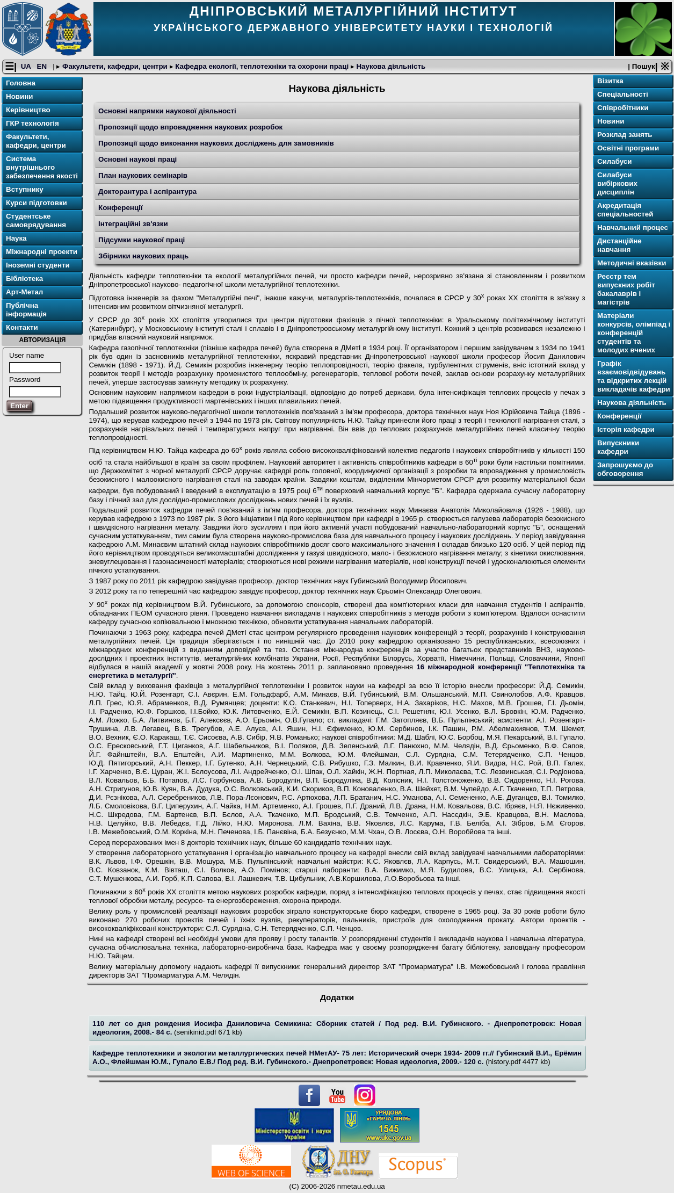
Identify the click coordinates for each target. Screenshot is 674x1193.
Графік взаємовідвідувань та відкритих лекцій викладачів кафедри (633, 376)
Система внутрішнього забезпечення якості (42, 167)
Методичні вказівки (631, 263)
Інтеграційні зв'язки (133, 224)
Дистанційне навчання (619, 245)
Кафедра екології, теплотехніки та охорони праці (262, 66)
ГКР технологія (32, 123)
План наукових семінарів (142, 175)
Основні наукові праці (137, 159)
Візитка (610, 81)
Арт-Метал (24, 292)
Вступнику (25, 189)
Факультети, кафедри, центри (114, 66)
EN (43, 66)
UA (27, 66)
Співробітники (622, 108)
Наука (16, 238)
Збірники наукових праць (143, 256)
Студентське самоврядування (36, 220)
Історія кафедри (626, 429)
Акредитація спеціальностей (625, 209)
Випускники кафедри (618, 447)
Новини (19, 96)
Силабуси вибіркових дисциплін (617, 183)
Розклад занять (624, 135)
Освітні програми (628, 148)
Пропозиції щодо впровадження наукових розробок (190, 127)
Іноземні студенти (38, 265)
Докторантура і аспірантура (147, 191)
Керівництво (28, 110)
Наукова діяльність (389, 66)
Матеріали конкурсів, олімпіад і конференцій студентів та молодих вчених (633, 333)
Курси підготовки (36, 203)
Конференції (120, 208)
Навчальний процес (632, 227)
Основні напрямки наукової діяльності (167, 111)
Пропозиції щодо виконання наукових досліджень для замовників (216, 143)
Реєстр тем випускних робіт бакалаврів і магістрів (626, 289)
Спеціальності (622, 94)
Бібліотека (24, 278)
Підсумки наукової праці (141, 240)
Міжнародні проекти (41, 252)
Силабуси (614, 161)
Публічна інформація (26, 309)
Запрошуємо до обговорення (625, 469)
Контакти (22, 327)
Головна (20, 83)
